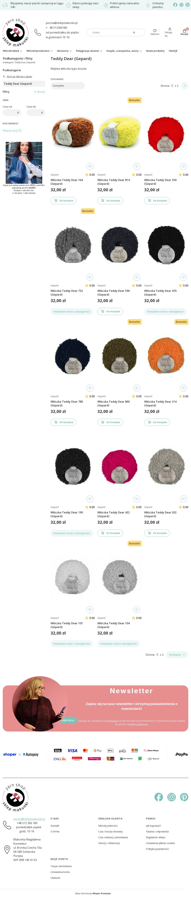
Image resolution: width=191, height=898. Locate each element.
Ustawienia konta (60, 872)
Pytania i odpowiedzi (157, 831)
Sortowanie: (57, 79)
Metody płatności (108, 825)
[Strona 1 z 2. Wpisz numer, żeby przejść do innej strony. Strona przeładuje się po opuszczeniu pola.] (172, 86)
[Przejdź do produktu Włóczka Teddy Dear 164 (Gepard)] (73, 133)
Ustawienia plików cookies (160, 843)
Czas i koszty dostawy (110, 831)
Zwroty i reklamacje (109, 843)
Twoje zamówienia (61, 866)
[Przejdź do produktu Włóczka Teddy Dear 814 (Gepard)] (119, 133)
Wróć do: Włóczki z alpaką (17, 76)
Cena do (31, 106)
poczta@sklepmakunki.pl (62, 23)
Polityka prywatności (157, 849)
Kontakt (55, 825)
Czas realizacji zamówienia (113, 837)
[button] (141, 32)
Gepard (55, 174)
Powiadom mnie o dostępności (71, 311)
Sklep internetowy (93, 893)
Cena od (7, 106)
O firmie (55, 831)
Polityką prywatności (138, 724)
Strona (165, 85)
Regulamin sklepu (155, 837)
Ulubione (55, 877)
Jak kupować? (153, 825)
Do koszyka (63, 201)
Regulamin (113, 720)
